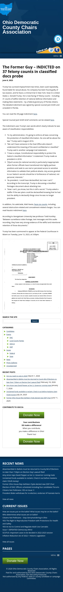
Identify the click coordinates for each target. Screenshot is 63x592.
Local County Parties (17, 341)
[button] (56, 55)
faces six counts (40, 204)
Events (8, 334)
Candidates (10, 331)
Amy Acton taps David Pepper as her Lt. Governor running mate (28, 385)
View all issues (8, 542)
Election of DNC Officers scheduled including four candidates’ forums (31, 487)
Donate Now (31, 415)
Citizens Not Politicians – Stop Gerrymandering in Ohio (25, 517)
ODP (11, 347)
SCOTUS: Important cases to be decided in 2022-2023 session (28, 532)
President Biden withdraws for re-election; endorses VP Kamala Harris (31, 493)
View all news (8, 499)
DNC (11, 338)
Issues (8, 350)
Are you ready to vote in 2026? (17, 376)
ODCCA (12, 344)
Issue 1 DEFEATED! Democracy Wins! (17, 529)
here (35, 114)
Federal (12, 353)
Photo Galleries (11, 363)
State (11, 356)
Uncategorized (11, 366)
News (8, 360)
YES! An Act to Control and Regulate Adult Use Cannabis (25, 526)
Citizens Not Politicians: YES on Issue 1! (18, 490)
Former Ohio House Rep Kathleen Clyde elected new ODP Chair (28, 398)
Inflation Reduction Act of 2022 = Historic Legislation (24, 536)
